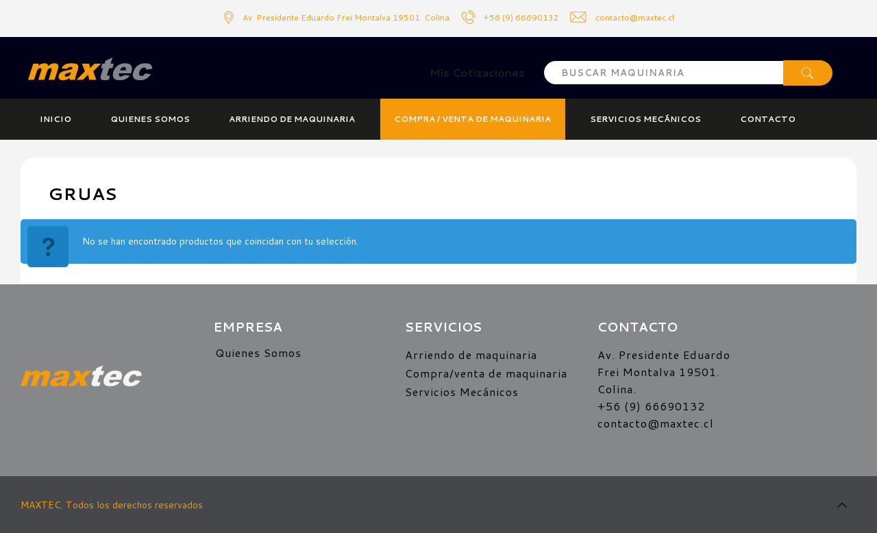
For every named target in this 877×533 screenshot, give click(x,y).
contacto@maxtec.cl (655, 423)
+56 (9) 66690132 (521, 17)
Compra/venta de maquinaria (486, 373)
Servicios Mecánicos (462, 391)
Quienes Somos (258, 352)
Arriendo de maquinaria (471, 354)
